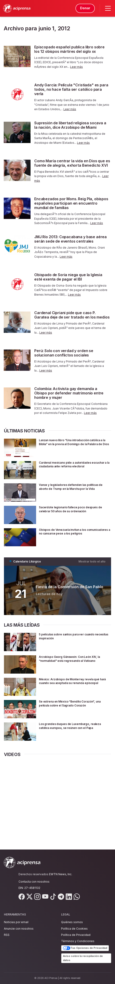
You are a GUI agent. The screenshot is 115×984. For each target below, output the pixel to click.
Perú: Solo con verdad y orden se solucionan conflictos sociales (63, 352)
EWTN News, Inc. (60, 874)
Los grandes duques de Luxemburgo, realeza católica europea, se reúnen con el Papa (74, 728)
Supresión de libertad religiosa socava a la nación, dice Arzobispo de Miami (70, 125)
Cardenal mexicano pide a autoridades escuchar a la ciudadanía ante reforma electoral (70, 466)
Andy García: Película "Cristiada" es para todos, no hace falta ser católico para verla (71, 89)
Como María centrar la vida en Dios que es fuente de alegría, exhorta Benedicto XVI (72, 163)
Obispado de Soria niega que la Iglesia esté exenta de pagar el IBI (68, 276)
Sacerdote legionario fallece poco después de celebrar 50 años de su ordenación (74, 509)
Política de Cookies (74, 928)
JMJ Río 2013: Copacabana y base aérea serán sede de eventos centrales (70, 239)
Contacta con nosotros (34, 881)
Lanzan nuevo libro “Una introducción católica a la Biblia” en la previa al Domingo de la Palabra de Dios (74, 444)
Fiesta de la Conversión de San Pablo (69, 586)
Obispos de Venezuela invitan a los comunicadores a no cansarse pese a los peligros (72, 533)
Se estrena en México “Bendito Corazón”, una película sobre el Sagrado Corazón (72, 703)
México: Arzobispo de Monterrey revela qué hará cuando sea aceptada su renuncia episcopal (74, 683)
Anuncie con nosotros (19, 928)
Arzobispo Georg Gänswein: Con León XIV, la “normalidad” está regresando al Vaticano (75, 658)
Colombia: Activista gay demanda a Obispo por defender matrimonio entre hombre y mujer (68, 393)
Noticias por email (16, 922)
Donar (84, 8)
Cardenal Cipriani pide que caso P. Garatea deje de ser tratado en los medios (71, 314)
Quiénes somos (72, 922)
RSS (6, 935)
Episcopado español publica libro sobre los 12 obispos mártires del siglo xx (69, 49)
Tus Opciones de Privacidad (85, 948)
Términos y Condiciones (77, 941)
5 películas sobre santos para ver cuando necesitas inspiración (72, 636)
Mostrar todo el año (92, 561)
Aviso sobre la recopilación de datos (83, 958)
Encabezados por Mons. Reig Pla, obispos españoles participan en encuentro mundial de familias (71, 203)
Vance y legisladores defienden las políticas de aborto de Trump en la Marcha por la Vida (75, 488)
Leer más (76, 67)
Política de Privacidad (75, 935)
